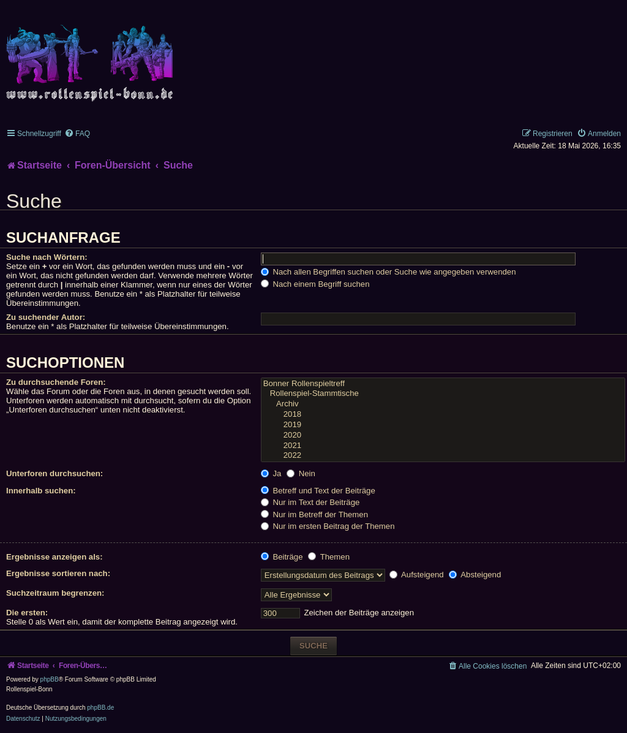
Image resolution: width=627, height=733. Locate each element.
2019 (443, 425)
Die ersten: (27, 612)
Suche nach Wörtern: (47, 257)
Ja (271, 473)
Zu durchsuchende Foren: (56, 382)
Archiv (443, 404)
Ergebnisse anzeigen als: (54, 556)
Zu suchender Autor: (45, 317)
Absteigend (475, 574)
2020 (443, 435)
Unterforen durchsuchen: (54, 473)
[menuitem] (77, 134)
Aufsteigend (416, 574)
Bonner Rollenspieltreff (443, 384)
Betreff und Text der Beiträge (318, 490)
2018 (443, 414)
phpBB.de (100, 707)
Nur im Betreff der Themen (314, 514)
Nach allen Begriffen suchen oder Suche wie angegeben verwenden (388, 271)
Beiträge (282, 556)
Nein (301, 473)
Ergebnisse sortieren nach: (58, 573)
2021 (443, 446)
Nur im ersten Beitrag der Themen (328, 526)
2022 (443, 455)
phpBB (49, 679)
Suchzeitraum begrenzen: (55, 593)
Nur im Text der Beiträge (310, 502)
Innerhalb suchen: (41, 490)
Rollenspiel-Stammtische (443, 394)
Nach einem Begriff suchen (315, 284)
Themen (329, 556)
